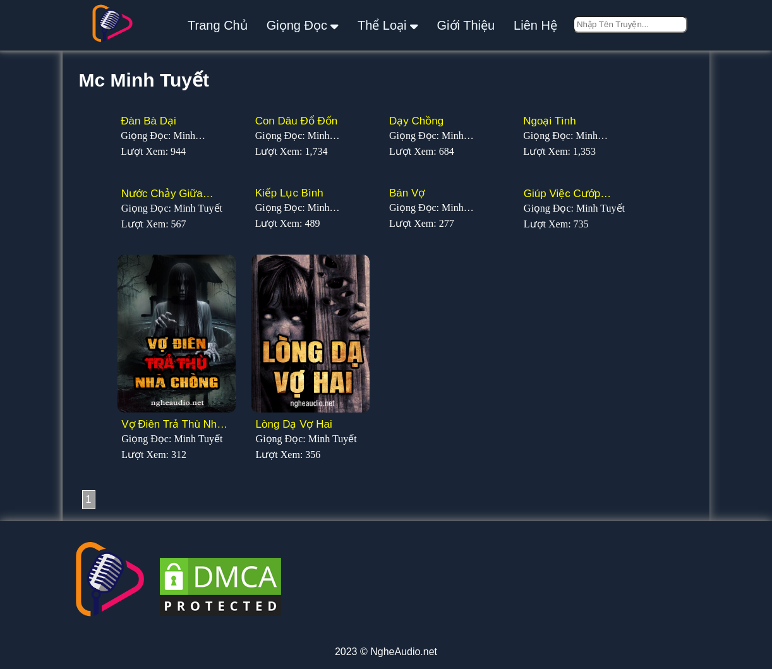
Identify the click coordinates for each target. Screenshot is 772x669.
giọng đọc (303, 25)
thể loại (388, 25)
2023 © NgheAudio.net (386, 651)
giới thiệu (466, 25)
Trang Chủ (218, 25)
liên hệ (535, 25)
